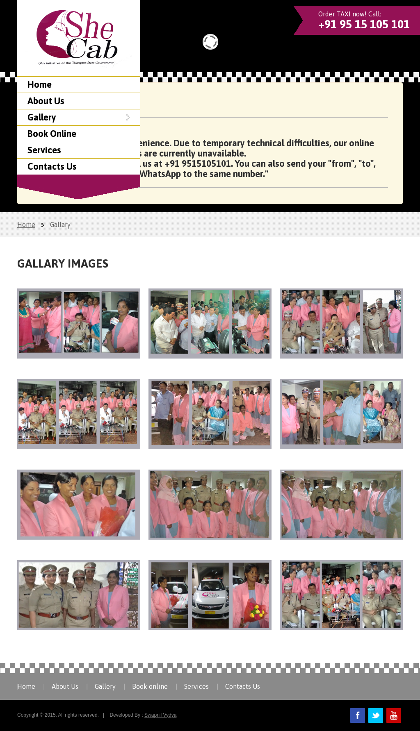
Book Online (51, 133)
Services (44, 150)
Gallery (78, 117)
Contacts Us (52, 166)
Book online (150, 686)
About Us (45, 100)
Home (39, 84)
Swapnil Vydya (160, 715)
